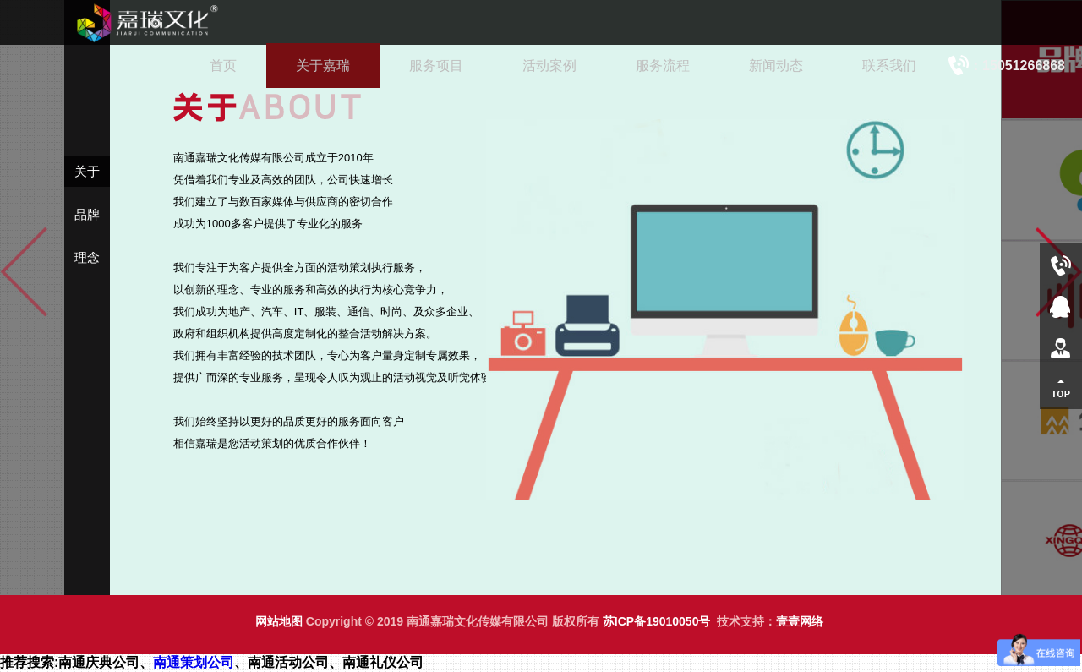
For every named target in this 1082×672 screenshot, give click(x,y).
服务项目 (436, 65)
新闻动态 (776, 65)
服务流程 (663, 65)
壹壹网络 (799, 621)
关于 (87, 171)
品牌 (87, 214)
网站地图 (279, 621)
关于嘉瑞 (323, 65)
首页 (223, 65)
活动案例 (549, 65)
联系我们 (889, 65)
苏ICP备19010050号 (657, 621)
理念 (87, 257)
